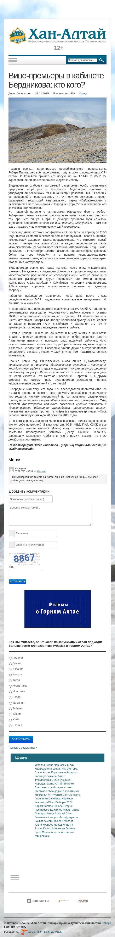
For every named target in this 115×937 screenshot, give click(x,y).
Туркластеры (43, 779)
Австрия (16, 658)
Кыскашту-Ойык (45, 802)
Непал (15, 697)
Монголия (17, 691)
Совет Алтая (43, 772)
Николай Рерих (62, 806)
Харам (39, 806)
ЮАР (14, 719)
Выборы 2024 (64, 802)
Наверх (106, 923)
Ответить (41, 471)
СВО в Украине (61, 779)
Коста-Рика (18, 686)
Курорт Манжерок (54, 828)
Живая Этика (71, 809)
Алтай (59, 783)
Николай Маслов (63, 820)
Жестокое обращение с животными (57, 791)
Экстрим (68, 783)
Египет (15, 663)
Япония (15, 725)
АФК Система (69, 768)
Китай (14, 680)
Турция (15, 714)
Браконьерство (44, 787)
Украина (40, 764)
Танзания (16, 703)
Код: (11, 566)
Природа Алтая (45, 813)
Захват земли (43, 820)
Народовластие (45, 783)
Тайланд (16, 708)
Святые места (71, 794)
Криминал (41, 794)
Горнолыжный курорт (64, 772)
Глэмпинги (42, 798)
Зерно (50, 764)
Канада (15, 674)
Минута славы (63, 787)
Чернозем (60, 764)
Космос (48, 806)
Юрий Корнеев (44, 824)
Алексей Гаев (63, 813)
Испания (16, 669)
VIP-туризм (55, 794)
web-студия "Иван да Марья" (42, 931)
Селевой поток (51, 832)
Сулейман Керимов (60, 798)
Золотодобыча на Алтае (50, 776)
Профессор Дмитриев (49, 809)
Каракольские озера (48, 768)
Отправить (17, 581)
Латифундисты (68, 817)
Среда (83, 93)
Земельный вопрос (47, 817)
